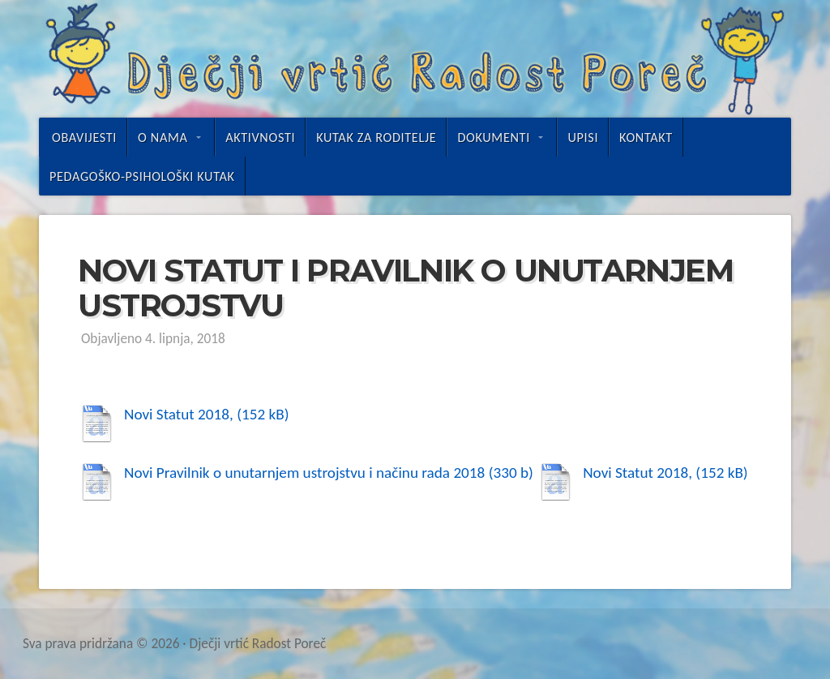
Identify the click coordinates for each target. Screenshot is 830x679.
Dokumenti (493, 137)
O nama (162, 137)
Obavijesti (84, 137)
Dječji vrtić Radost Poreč (415, 59)
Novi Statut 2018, (178, 414)
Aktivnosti (260, 137)
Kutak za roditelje (376, 137)
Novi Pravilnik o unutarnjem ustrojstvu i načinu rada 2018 (304, 472)
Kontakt (646, 137)
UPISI (582, 137)
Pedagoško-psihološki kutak (142, 176)
